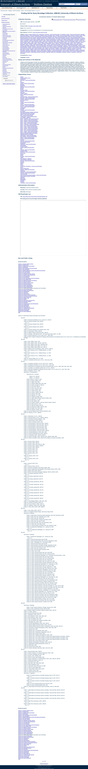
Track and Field (65, 51)
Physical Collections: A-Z (21, 7)
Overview (3, 16)
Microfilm (4, 66)
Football (49, 37)
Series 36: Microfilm (23, 302)
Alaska (26, 34)
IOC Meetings (5, 37)
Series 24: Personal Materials (25, 289)
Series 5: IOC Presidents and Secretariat (27, 268)
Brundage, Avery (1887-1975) (34, 26)
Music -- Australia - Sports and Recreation (29, 41)
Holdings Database (43, 4)
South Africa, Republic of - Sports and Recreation (51, 49)
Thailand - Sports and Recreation (54, 51)
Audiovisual (4, 70)
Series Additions (5, 76)
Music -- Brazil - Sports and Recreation (47, 41)
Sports (64, 49)
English (27, 57)
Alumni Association (16, 10)
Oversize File (5, 73)
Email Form (46, 764)
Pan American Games (52, 46)
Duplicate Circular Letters (7, 35)
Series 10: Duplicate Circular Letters (26, 273)
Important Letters (5, 65)
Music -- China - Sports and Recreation (28, 122)
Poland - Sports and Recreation (35, 47)
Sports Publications (6, 49)
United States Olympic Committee (38, 52)
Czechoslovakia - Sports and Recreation (43, 36)
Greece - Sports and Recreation (27, 106)
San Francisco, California (54, 48)
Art (60, 34)
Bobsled (42, 35)
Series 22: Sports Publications (25, 287)
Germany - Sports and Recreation (73, 37)
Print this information (81, 19)
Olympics (30, 46)
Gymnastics (33, 38)
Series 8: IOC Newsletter (24, 271)
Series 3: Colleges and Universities (26, 266)
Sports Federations (6, 47)
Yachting (69, 52)
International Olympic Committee (27, 113)
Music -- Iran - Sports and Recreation (72, 42)
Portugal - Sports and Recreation (52, 47)
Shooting (28, 49)
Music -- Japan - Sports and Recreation (28, 126)
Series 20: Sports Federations (25, 284)
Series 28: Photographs (24, 293)
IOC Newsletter (5, 33)
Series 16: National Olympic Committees (27, 280)
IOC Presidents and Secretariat (8, 28)
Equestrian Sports (24, 37)
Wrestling (64, 52)
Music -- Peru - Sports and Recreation (28, 129)
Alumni (22, 10)
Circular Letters (5, 34)
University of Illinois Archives (15, 4)
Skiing (35, 49)
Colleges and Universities (7, 26)
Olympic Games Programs (7, 58)
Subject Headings (49, 7)
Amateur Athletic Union (6, 24)
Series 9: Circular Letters (24, 272)
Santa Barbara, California (65, 48)
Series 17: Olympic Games (24, 281)
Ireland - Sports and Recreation (36, 40)
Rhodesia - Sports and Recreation (74, 47)
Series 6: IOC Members (24, 269)
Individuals (4, 27)
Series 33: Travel (22, 299)
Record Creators (64, 7)
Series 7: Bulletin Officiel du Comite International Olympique (32, 270)
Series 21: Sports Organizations (26, 286)
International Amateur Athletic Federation (70, 38)
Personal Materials (6, 52)
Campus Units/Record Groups (7, 7)
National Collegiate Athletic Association (69, 44)
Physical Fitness (23, 47)
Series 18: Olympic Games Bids (26, 282)
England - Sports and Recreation (75, 36)
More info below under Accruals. (40, 32)
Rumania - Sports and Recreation (37, 48)
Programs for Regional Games (8, 59)
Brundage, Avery (51, 35)
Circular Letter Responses (7, 36)
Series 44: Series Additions (24, 311)
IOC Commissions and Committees (8, 40)
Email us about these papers (9, 83)
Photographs (5, 57)
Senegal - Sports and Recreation (27, 160)
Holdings (10, 10)
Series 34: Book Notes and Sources (26, 300)
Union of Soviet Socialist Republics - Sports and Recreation (33, 175)
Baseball (82, 34)
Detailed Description (6, 22)
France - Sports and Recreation (58, 37)
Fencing (30, 37)
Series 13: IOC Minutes (24, 277)
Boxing (45, 35)
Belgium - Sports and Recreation (32, 35)
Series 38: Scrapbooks (24, 304)
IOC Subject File (5, 41)
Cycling (32, 36)
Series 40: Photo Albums (24, 307)
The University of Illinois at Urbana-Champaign (47, 768)
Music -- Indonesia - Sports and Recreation (54, 42)
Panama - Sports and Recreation (39, 46)
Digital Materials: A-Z (35, 7)
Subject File (4, 62)
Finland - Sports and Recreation (40, 37)
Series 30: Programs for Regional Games (28, 295)
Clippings (4, 56)
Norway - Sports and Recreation (27, 138)
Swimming (28, 51)
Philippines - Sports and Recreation (71, 46)
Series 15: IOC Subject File (25, 279)
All (19, 312)
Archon (43, 767)
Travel (4, 63)
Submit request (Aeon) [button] (57, 19)
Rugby (27, 48)
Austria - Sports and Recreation (73, 34)
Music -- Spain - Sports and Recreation (52, 44)
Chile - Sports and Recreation (26, 94)
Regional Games (5, 46)
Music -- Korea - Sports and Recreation (42, 43)
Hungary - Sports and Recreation (48, 38)
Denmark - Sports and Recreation (60, 36)
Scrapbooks (4, 69)
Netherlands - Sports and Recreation (38, 45)
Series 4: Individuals (23, 267)
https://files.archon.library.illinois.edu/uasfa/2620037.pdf (35, 196)
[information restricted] (23, 310)
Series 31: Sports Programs (25, 297)
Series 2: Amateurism (23, 265)
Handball (38, 38)
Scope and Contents (6, 18)
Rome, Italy (22, 153)
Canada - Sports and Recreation (63, 35)
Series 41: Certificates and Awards (26, 308)
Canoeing (72, 35)
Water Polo (53, 52)
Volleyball (48, 52)
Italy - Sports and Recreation (50, 40)
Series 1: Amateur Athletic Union (26, 263)
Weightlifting (59, 52)
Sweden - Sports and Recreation (27, 169)
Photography (82, 46)
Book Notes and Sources (7, 64)
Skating (31, 49)
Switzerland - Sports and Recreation (39, 51)
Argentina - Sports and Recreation (52, 34)
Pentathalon (60, 46)
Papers (30, 55)
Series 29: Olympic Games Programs (27, 294)
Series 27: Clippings (23, 292)
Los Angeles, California (79, 40)
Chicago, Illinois (78, 35)
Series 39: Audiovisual (23, 305)
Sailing (46, 48)
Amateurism (5, 25)
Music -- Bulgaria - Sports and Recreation (66, 41)
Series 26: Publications (24, 291)
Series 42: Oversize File (24, 309)
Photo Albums (5, 71)
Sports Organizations (6, 48)
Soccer (38, 49)
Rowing (24, 48)
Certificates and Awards (6, 72)
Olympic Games (5, 43)
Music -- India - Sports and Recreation (36, 42)
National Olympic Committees (7, 42)
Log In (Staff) (44, 761)
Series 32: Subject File (23, 298)
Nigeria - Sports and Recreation (71, 45)
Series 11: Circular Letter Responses (27, 275)
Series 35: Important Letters (25, 301)
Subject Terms (4, 20)
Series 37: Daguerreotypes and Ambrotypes (28, 303)
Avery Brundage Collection (30, 10)
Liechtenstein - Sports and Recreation (65, 40)
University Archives (4, 10)
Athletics (64, 34)
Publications (5, 55)
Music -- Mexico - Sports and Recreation (61, 43)
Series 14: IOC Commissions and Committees (29, 278)
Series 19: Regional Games (25, 283)
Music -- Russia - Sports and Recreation (34, 44)
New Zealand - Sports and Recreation (55, 45)
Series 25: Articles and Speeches (26, 290)
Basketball (22, 35)
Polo (43, 47)
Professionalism (63, 47)
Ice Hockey (58, 38)
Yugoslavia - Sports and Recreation (28, 182)
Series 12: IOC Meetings (24, 276)
